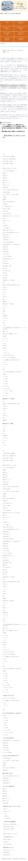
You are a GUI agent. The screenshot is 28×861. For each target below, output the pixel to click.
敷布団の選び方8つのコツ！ (8, 258)
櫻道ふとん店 (5, 331)
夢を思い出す (5, 211)
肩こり (4, 282)
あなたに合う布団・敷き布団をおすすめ (11, 189)
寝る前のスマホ (6, 185)
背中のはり (5, 287)
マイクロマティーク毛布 (8, 390)
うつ (4, 166)
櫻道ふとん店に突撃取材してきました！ (11, 333)
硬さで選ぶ (5, 277)
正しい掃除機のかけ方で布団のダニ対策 (11, 359)
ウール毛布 (5, 383)
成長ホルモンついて (7, 220)
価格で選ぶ (5, 268)
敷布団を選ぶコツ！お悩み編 (8, 280)
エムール (4, 343)
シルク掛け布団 (6, 254)
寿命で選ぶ (5, 273)
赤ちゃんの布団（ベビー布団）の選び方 (11, 194)
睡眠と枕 (4, 173)
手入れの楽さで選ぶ (7, 270)
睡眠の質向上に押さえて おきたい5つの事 (11, 215)
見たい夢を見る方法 (7, 213)
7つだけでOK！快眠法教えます (9, 170)
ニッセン (4, 350)
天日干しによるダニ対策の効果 (9, 357)
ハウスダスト (5, 364)
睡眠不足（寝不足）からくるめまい (10, 168)
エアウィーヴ (5, 340)
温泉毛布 (4, 374)
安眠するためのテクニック (9, 850)
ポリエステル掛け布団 (7, 256)
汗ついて (4, 223)
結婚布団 (4, 196)
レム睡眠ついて (6, 225)
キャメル (4, 320)
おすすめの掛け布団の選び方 (8, 242)
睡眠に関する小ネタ (8, 854)
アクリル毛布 (5, 378)
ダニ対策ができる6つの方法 (8, 355)
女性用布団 (5, 204)
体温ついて (5, 218)
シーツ (4, 367)
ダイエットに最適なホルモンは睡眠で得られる (13, 124)
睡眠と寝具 (5, 177)
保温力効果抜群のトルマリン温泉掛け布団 (11, 244)
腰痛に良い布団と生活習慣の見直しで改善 (11, 284)
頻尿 (4, 299)
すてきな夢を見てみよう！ (8, 206)
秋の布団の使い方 (6, 237)
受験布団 (4, 199)
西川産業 (4, 336)
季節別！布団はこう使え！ (8, 230)
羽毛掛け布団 (5, 249)
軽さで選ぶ (5, 261)
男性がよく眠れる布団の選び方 (9, 201)
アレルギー (5, 362)
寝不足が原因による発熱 (8, 161)
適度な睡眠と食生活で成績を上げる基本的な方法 (13, 131)
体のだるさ (5, 296)
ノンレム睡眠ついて (7, 227)
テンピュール (5, 338)
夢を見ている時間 (6, 208)
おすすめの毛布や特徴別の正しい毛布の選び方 (12, 371)
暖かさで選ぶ (5, 275)
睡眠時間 (4, 301)
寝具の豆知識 (6, 852)
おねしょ (4, 294)
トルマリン (5, 306)
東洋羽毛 (4, 345)
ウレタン (4, 325)
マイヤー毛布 (5, 386)
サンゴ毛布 (5, 376)
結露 (4, 369)
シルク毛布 (5, 381)
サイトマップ (5, 395)
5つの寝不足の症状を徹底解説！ (9, 156)
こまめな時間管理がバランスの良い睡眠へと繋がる (14, 126)
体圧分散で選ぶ (6, 263)
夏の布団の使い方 (6, 235)
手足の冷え (5, 289)
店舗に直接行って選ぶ (7, 265)
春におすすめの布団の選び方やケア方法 (11, 232)
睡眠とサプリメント (7, 182)
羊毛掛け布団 (5, 251)
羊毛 (4, 308)
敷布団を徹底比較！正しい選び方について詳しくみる (14, 136)
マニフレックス (6, 352)
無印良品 (4, 348)
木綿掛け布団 (5, 246)
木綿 (4, 313)
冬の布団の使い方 (6, 239)
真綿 (4, 322)
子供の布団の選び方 (7, 192)
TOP (4, 154)
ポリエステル (5, 318)
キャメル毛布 (5, 393)
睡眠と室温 (5, 180)
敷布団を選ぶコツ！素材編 (8, 303)
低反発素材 (5, 315)
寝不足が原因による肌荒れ (8, 163)
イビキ (4, 292)
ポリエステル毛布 (6, 388)
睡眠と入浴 (5, 175)
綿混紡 (4, 311)
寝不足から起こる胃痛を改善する (9, 158)
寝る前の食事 (5, 187)
